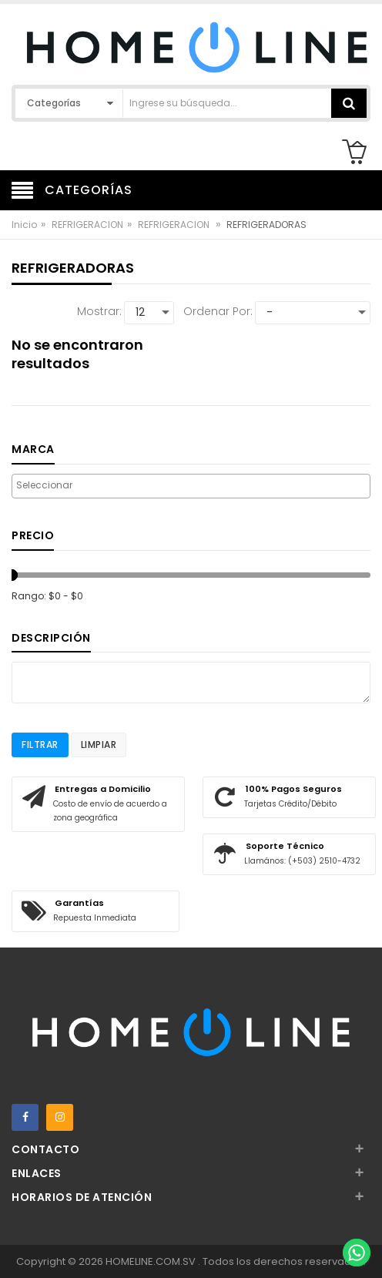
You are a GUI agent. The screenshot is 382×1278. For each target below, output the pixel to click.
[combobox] (191, 486)
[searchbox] (191, 485)
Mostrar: (99, 311)
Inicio (24, 224)
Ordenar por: (218, 311)
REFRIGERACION (87, 224)
